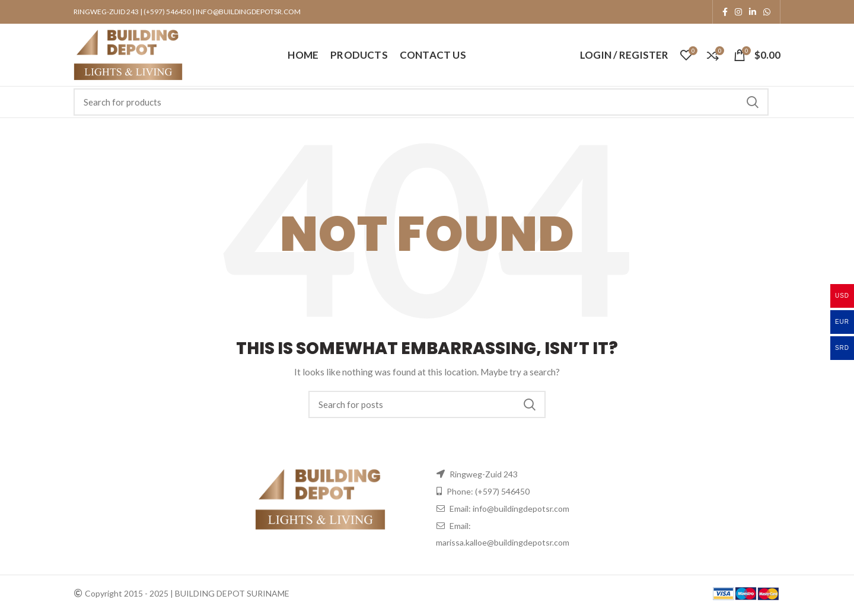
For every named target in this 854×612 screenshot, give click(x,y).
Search (752, 102)
